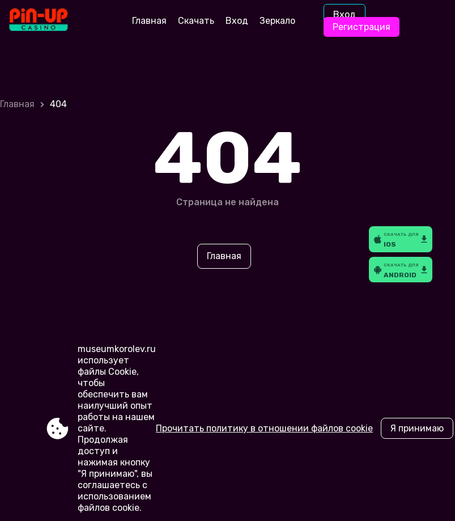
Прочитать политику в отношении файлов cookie (264, 428)
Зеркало (277, 20)
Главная (149, 20)
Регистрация (361, 27)
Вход (237, 20)
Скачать (196, 20)
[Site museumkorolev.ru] (56, 21)
